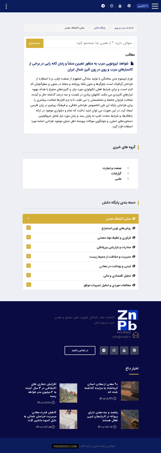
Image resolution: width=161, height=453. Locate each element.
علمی (118, 179)
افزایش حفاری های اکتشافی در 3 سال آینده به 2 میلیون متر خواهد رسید (40, 390)
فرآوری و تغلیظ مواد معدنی (80, 238)
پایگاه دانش (99, 28)
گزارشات (116, 173)
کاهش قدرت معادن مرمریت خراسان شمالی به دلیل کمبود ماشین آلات (40, 416)
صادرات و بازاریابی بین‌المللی (80, 247)
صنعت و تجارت (112, 168)
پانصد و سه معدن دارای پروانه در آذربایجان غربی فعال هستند (102, 416)
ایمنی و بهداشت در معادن (80, 266)
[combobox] (143, 6)
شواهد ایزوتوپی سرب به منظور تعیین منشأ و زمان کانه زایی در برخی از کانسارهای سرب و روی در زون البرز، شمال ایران (81, 67)
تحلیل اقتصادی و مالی (80, 276)
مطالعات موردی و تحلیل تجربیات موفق (80, 285)
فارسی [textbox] (141, 6)
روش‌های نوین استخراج (80, 228)
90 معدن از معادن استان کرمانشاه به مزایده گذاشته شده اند (101, 388)
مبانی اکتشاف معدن (80, 219)
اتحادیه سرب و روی (124, 28)
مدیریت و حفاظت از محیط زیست (80, 257)
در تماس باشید (80, 350)
